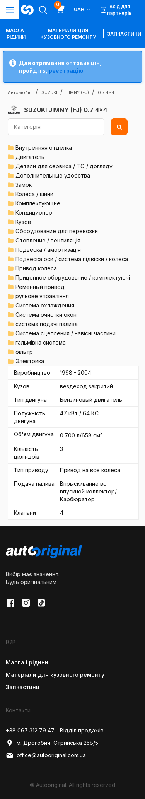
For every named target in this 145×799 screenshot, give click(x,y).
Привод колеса (36, 268)
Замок (23, 184)
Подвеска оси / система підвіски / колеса (71, 259)
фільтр (24, 351)
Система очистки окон (46, 314)
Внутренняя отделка (43, 147)
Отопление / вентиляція (47, 240)
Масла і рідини (27, 662)
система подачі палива (46, 324)
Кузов (23, 222)
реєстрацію (66, 70)
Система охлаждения (44, 305)
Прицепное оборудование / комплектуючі (72, 277)
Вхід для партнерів (116, 9)
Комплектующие (37, 203)
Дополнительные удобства (52, 175)
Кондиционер (33, 212)
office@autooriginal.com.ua (46, 755)
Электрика (29, 361)
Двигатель (29, 157)
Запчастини (124, 34)
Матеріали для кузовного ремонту (68, 33)
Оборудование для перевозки (56, 231)
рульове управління (42, 296)
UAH (82, 10)
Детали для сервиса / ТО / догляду (64, 166)
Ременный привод (40, 286)
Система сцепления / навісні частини (65, 333)
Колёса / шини (34, 194)
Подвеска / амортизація (48, 249)
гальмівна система (40, 342)
